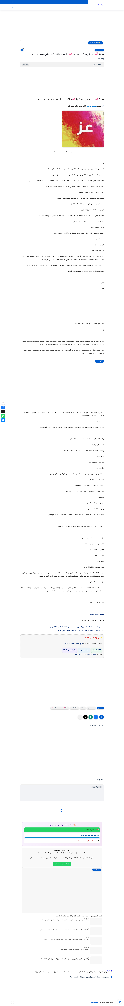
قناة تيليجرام (84, 650)
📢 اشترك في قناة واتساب (91, 829)
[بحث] (12, 7)
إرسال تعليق (97, 787)
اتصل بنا (71, 2)
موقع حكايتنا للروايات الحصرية (74, 643)
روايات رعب (68, 7)
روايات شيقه (74, 708)
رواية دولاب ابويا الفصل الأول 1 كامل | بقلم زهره (75, 949)
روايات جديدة (77, 7)
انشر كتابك (64, 2)
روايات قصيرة (59, 7)
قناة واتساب (96, 650)
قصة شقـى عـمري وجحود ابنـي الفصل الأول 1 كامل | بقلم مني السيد (79, 916)
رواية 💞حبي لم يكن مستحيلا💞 (60, 708)
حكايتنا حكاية (101, 5)
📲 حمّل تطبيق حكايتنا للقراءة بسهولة (87, 841)
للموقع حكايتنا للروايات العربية (85, 654)
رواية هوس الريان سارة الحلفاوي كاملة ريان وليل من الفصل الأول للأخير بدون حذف (65, 920)
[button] (96, 717)
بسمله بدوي (99, 50)
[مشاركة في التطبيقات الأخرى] (80, 717)
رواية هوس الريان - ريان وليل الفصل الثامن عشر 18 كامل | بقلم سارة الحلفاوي (66, 939)
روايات (84, 2)
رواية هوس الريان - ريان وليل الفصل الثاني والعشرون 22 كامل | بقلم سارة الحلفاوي (64, 930)
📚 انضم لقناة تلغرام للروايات (90, 835)
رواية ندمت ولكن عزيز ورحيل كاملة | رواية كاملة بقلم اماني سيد (79, 631)
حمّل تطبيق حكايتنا (69, 650)
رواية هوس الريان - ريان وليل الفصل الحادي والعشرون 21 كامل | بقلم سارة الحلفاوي (64, 959)
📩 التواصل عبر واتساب (62, 864)
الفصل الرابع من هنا (96, 614)
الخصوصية (78, 2)
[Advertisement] (62, 26)
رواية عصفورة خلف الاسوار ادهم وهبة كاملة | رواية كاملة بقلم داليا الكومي (75, 627)
